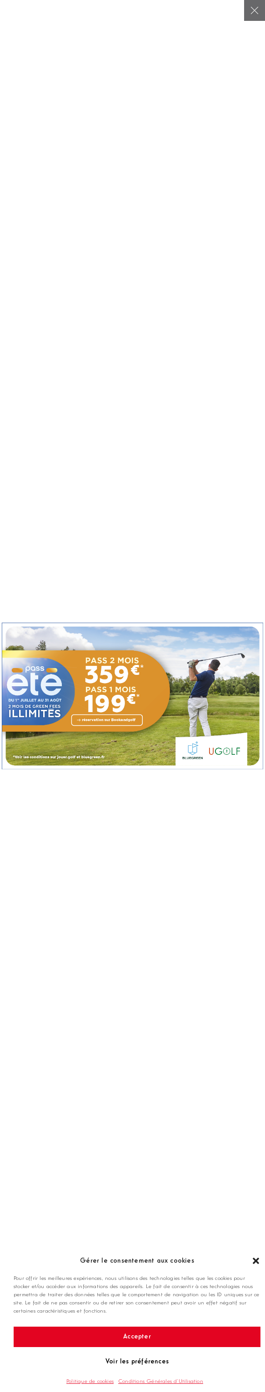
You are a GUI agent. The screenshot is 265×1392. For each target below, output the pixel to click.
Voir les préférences (137, 1361)
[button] (255, 1260)
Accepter (137, 1336)
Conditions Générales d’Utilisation (160, 1381)
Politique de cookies (90, 1381)
